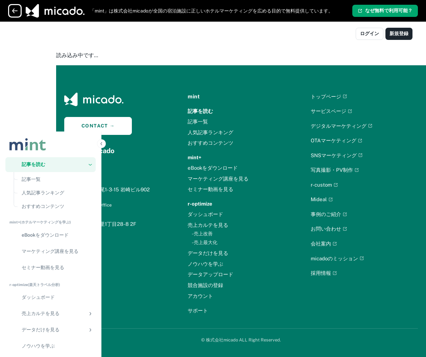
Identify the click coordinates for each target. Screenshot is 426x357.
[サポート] (50, 315)
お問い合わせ (344, 229)
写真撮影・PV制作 (350, 170)
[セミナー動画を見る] (50, 157)
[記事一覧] (57, 70)
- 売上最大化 (234, 242)
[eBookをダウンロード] (50, 125)
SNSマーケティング (352, 155)
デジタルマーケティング (357, 126)
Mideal (337, 199)
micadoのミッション (352, 258)
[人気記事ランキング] (57, 83)
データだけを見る (238, 253)
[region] (50, 202)
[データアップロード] (50, 252)
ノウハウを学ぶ (235, 264)
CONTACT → (143, 125)
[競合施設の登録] (50, 268)
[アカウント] (50, 298)
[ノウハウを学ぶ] (50, 236)
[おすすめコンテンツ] (57, 97)
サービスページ (347, 111)
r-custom (339, 185)
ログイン (369, 33)
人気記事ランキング (240, 132)
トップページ (344, 96)
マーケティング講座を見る (248, 179)
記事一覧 (228, 121)
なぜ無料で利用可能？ (385, 10)
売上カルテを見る (238, 225)
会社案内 (339, 243)
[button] (50, 54)
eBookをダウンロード (243, 168)
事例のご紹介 (344, 214)
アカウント (230, 296)
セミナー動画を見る (240, 189)
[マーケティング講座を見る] (50, 141)
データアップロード (240, 274)
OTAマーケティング (352, 140)
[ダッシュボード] (50, 187)
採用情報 (339, 273)
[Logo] (34, 34)
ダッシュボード (235, 214)
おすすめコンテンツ (240, 143)
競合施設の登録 (235, 285)
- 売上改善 (232, 233)
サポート (228, 310)
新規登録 (398, 33)
